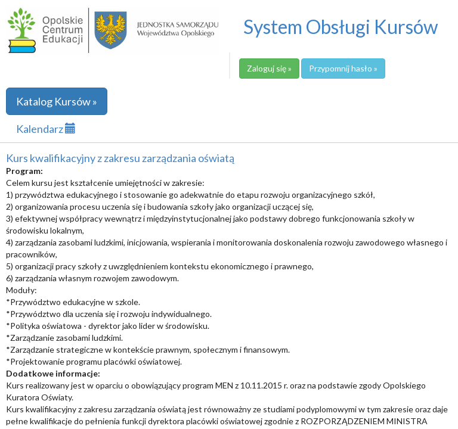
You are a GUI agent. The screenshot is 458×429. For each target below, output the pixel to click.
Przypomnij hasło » (343, 68)
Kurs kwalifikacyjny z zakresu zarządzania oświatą (120, 157)
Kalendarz (46, 128)
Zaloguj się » (269, 68)
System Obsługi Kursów (340, 26)
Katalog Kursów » (56, 101)
